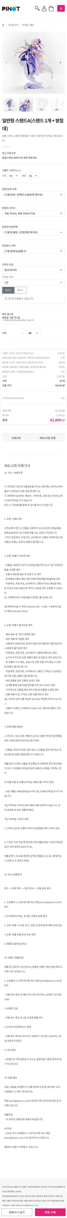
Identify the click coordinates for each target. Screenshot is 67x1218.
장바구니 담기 (17, 1212)
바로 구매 (50, 1212)
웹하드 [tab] (20, 290)
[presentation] (6, 62)
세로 (24, 175)
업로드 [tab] (8, 290)
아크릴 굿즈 (13, 24)
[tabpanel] (33, 298)
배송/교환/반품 (47, 438)
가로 (4, 175)
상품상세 (16, 438)
